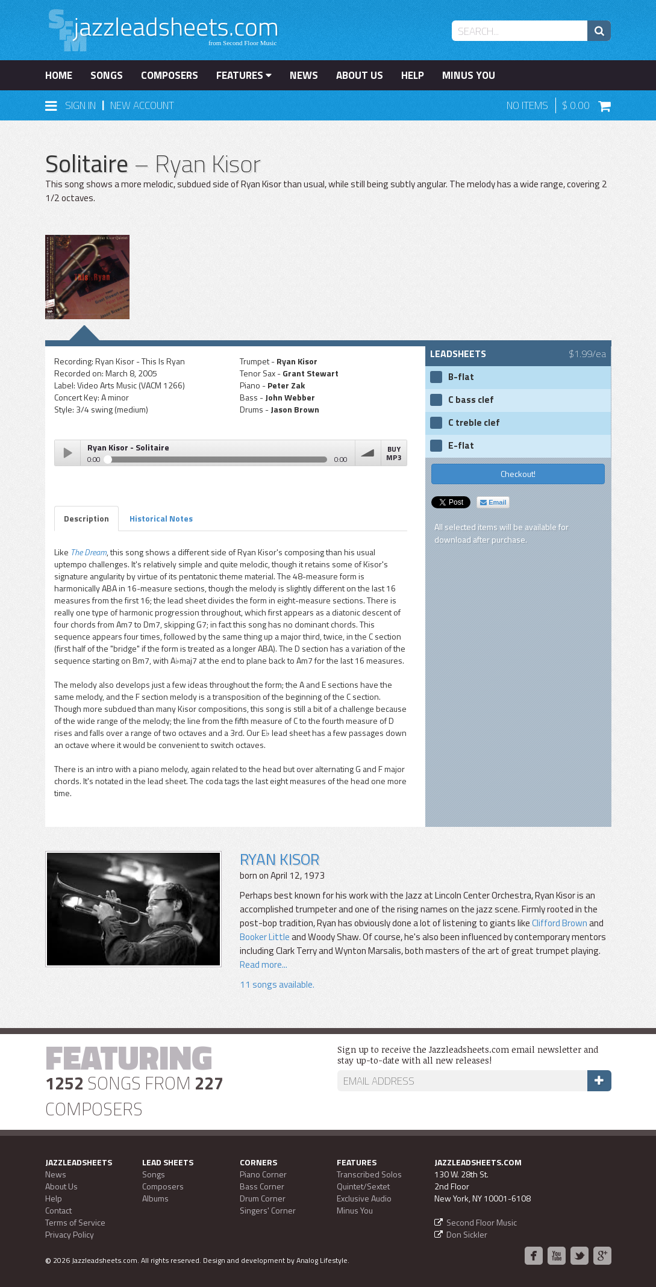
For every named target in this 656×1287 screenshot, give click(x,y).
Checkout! (518, 473)
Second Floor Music (481, 1222)
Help (412, 75)
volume (368, 453)
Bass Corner (262, 1186)
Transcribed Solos (369, 1174)
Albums (155, 1198)
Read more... (263, 964)
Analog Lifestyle (322, 1260)
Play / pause (67, 453)
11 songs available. (277, 984)
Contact (58, 1210)
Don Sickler (466, 1234)
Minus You (468, 75)
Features (244, 75)
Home (58, 75)
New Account (142, 105)
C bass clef (471, 400)
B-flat (461, 377)
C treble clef (474, 422)
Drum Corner (263, 1198)
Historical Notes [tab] (161, 518)
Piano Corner (263, 1174)
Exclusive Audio (364, 1198)
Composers (169, 75)
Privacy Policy (69, 1234)
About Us (359, 75)
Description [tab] (86, 518)
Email (493, 502)
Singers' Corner (268, 1210)
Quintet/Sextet (363, 1186)
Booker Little (265, 937)
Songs (106, 75)
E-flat (461, 445)
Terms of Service (75, 1222)
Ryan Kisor (279, 859)
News (304, 75)
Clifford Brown (559, 923)
